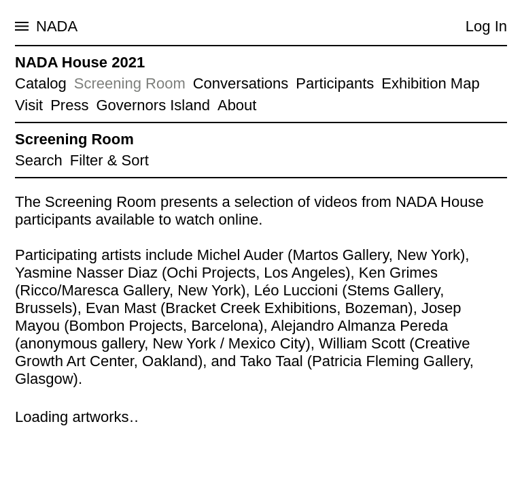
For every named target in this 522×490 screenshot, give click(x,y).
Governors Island (153, 105)
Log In (486, 26)
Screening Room (130, 83)
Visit (29, 105)
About (237, 105)
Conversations (241, 83)
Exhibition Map (430, 83)
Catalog (41, 83)
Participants (335, 83)
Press (69, 105)
